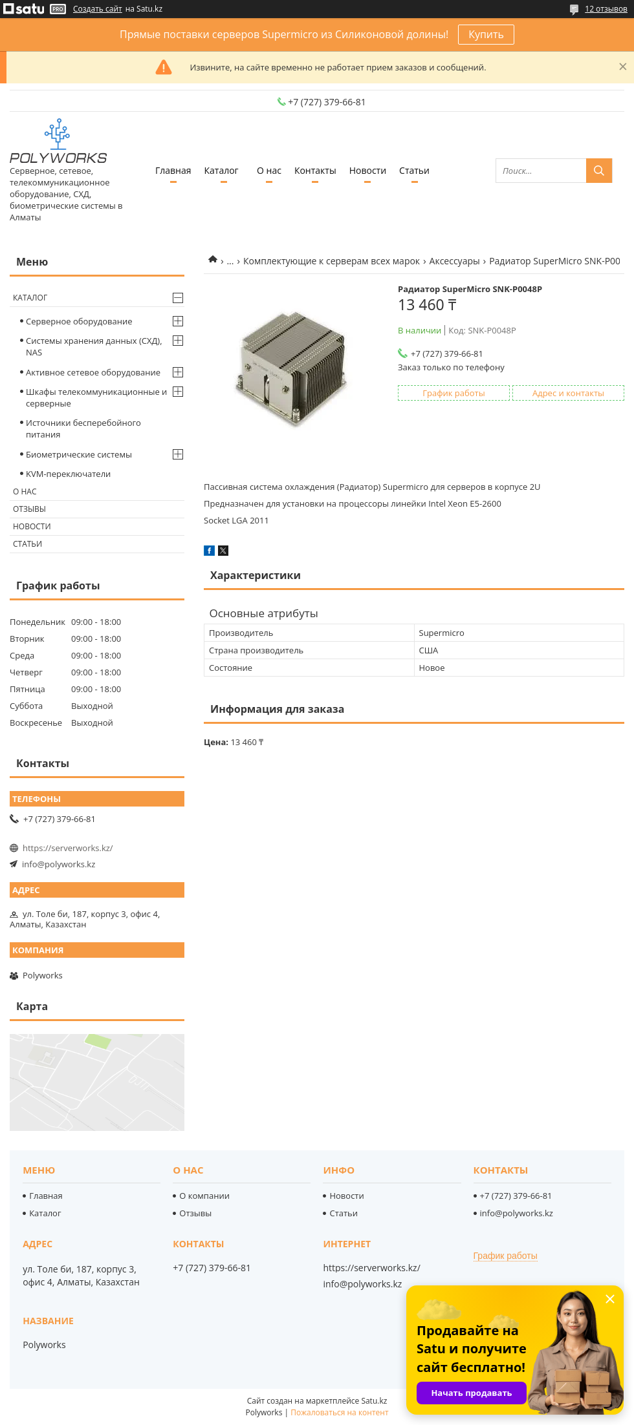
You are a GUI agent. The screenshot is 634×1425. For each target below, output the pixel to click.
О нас (269, 170)
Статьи (414, 170)
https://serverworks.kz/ (68, 848)
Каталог (221, 170)
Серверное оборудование (79, 321)
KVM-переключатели (68, 474)
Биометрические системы (79, 454)
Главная (173, 170)
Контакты (315, 170)
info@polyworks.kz (58, 864)
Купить (486, 34)
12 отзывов (606, 8)
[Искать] (599, 170)
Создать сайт (97, 9)
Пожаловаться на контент (339, 1412)
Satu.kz (374, 1400)
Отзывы (29, 508)
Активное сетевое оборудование (93, 372)
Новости (367, 170)
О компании (204, 1195)
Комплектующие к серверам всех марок (331, 261)
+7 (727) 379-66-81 (516, 1195)
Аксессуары (455, 261)
